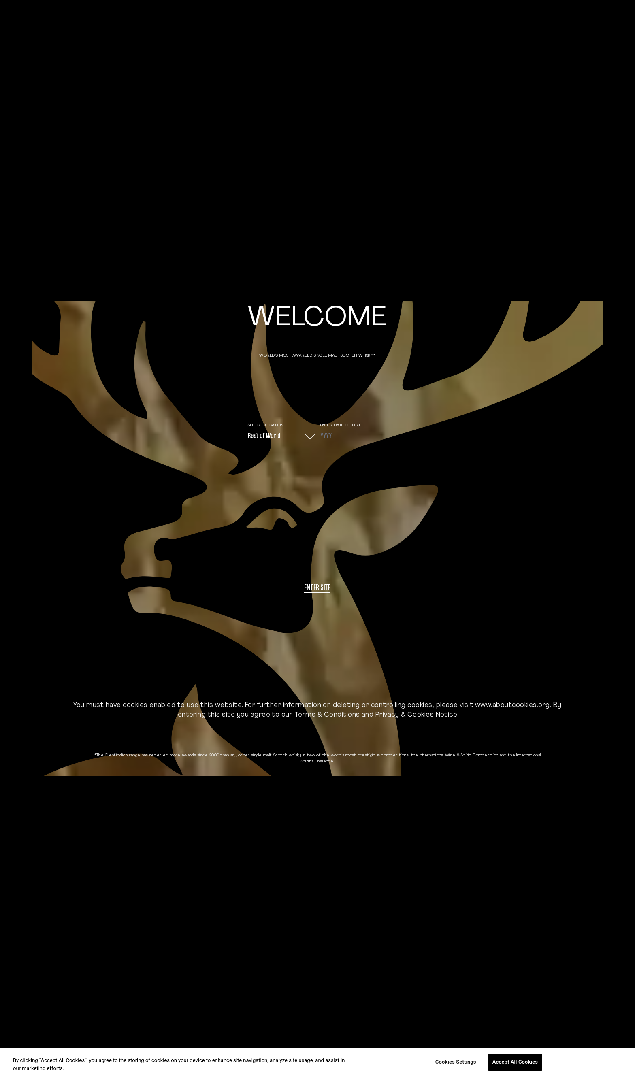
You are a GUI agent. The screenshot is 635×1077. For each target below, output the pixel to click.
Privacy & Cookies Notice (416, 715)
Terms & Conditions (327, 715)
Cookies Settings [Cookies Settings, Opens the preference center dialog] (455, 1062)
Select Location (265, 425)
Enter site (317, 588)
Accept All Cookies (515, 1062)
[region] (317, 1062)
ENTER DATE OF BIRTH (342, 425)
